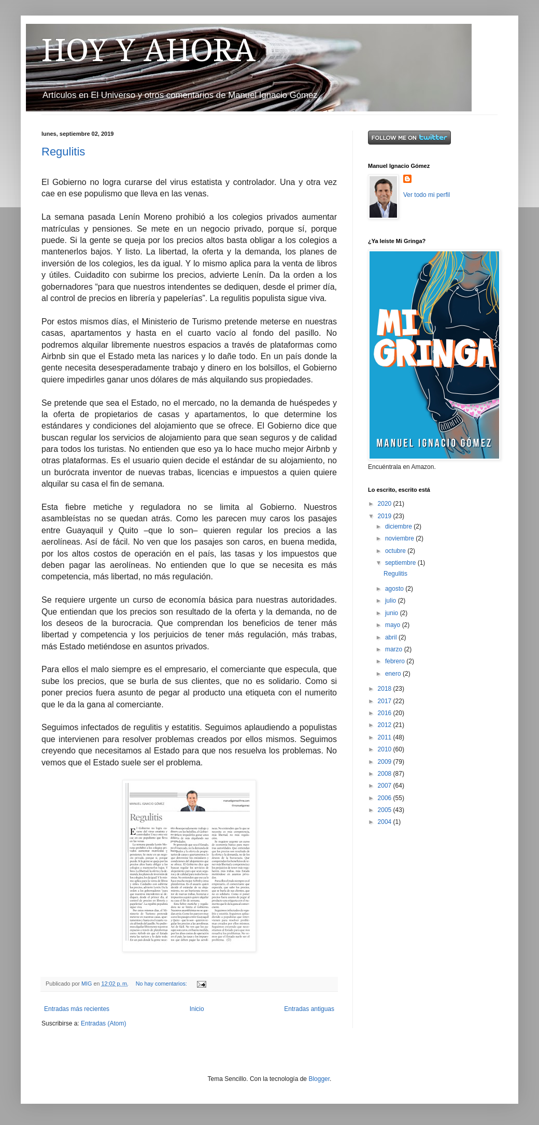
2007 (385, 785)
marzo (394, 649)
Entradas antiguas (309, 1009)
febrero (395, 661)
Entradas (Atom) (103, 1023)
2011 (385, 737)
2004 (385, 821)
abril (392, 637)
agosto (395, 588)
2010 (385, 749)
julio (391, 600)
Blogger (319, 1079)
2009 (385, 761)
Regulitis (63, 151)
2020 (385, 503)
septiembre (401, 562)
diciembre (399, 526)
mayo (393, 625)
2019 (385, 516)
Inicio (197, 1009)
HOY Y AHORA (148, 50)
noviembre (400, 538)
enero (394, 673)
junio (392, 613)
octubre (396, 550)
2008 (385, 773)
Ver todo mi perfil (426, 194)
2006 (385, 798)
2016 (385, 713)
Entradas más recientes (76, 1009)
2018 (385, 688)
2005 (385, 810)
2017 (385, 701)
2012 (385, 725)
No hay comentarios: (162, 983)
